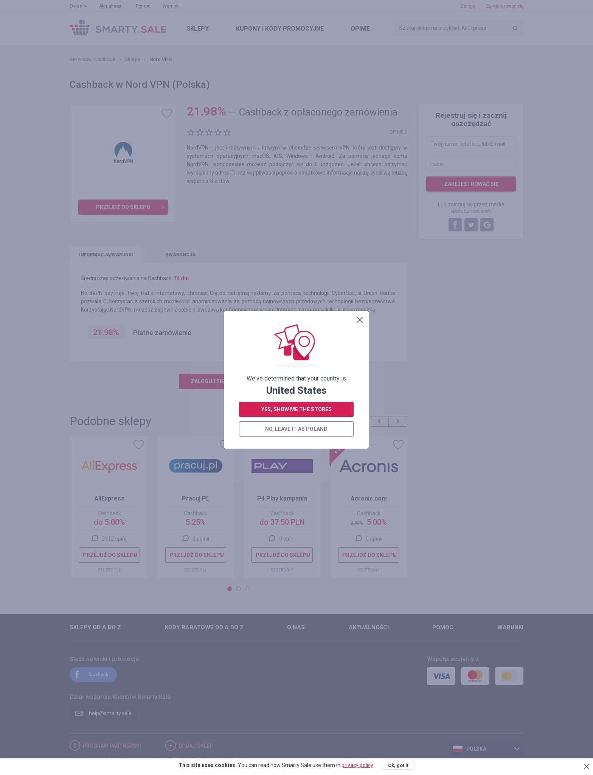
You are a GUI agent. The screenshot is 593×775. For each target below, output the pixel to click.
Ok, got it (398, 765)
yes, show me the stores (296, 194)
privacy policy (357, 765)
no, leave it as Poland (296, 214)
